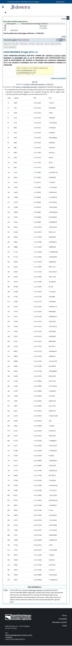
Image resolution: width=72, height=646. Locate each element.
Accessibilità (63, 619)
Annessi (32, 44)
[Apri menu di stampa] (57, 40)
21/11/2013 (43, 28)
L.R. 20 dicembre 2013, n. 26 (26, 72)
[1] (4, 590)
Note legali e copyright (59, 622)
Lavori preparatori (10, 47)
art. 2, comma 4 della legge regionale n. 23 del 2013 (35, 590)
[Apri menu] (68, 18)
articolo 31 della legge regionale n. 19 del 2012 (38, 84)
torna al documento (58, 78)
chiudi (64, 19)
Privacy (64, 615)
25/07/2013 (14, 30)
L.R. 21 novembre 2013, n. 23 (26, 70)
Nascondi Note (56, 44)
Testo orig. (39, 44)
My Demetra (60, 2)
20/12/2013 (43, 26)
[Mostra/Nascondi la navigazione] (3, 7)
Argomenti (7, 44)
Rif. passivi (24, 44)
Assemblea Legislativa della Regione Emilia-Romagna (23, 2)
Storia (47, 44)
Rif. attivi (16, 44)
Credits (64, 625)
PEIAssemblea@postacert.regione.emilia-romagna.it (18, 636)
